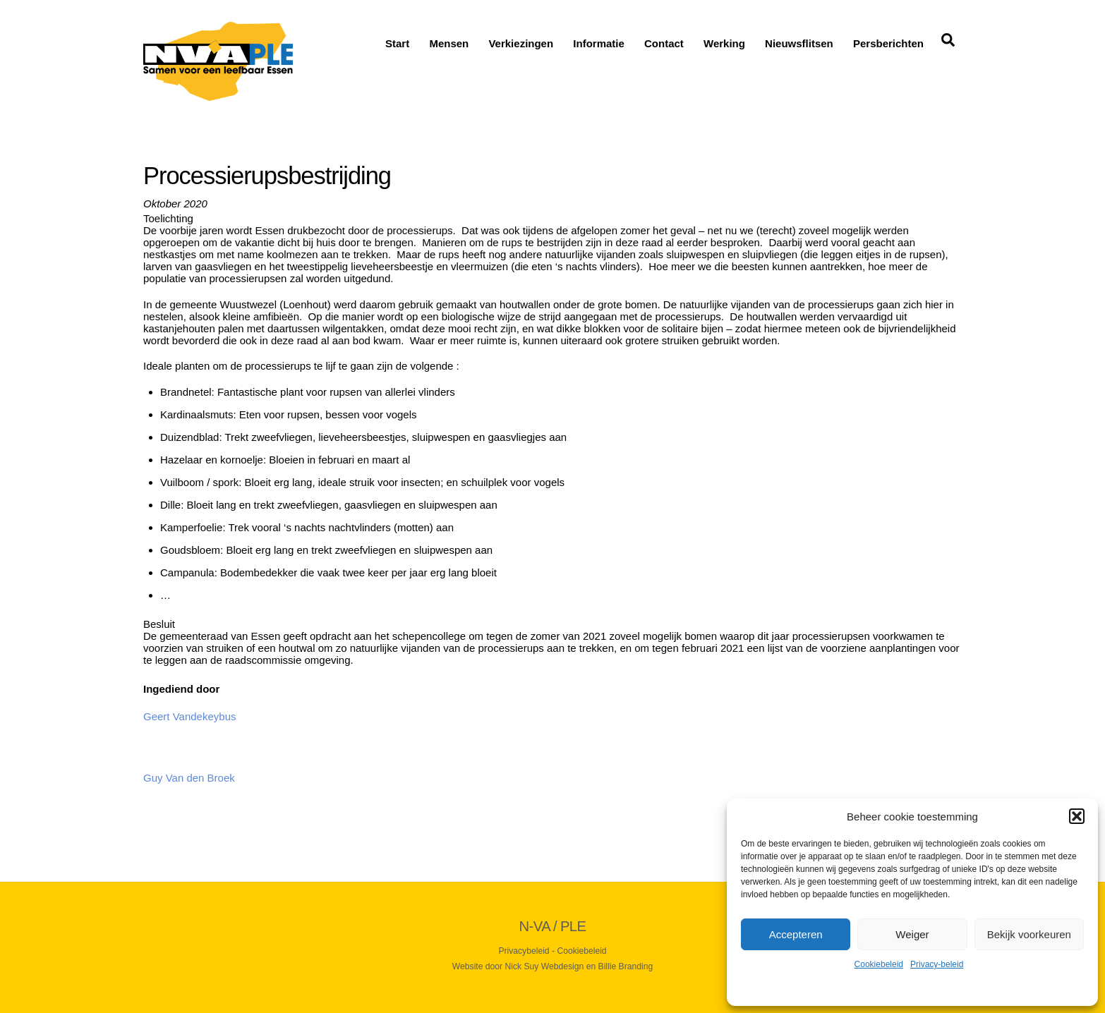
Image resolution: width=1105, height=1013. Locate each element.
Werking (724, 43)
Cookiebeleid (879, 964)
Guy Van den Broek (189, 778)
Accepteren (796, 934)
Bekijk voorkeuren (1029, 934)
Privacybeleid (523, 951)
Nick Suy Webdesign (544, 966)
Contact (664, 43)
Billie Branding (625, 966)
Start (397, 43)
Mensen (449, 43)
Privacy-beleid (936, 964)
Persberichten (888, 43)
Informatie (598, 43)
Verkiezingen (520, 43)
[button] (1077, 816)
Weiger (912, 934)
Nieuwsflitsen (799, 43)
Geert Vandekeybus (189, 716)
